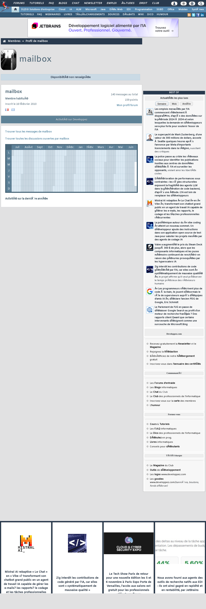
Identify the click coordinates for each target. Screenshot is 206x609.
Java (103, 9)
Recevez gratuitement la (170, 343)
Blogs (62, 3)
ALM (78, 9)
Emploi (111, 3)
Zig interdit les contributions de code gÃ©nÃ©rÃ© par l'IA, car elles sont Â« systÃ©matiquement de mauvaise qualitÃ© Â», (179, 275)
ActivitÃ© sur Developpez (71, 119)
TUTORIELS (27, 14)
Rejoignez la (164, 351)
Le (154, 392)
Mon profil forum (127, 105)
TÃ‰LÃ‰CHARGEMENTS (90, 14)
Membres (14, 41)
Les (162, 383)
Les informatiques (163, 387)
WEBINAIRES (53, 14)
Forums (19, 3)
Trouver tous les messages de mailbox (28, 131)
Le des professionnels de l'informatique (175, 396)
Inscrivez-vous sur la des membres (173, 401)
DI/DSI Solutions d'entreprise (38, 9)
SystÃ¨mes (198, 9)
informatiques (161, 442)
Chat (75, 3)
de (165, 470)
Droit (143, 3)
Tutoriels (36, 3)
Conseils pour (165, 446)
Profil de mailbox (36, 41)
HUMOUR (162, 14)
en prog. (161, 437)
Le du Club (161, 465)
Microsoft (90, 9)
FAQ (51, 3)
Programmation (143, 9)
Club (155, 3)
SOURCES (113, 14)
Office (170, 9)
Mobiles (183, 9)
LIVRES (68, 14)
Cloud (62, 9)
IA (70, 9)
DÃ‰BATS (129, 14)
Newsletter (93, 3)
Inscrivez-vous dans (175, 364)
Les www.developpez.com (168, 474)
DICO (150, 14)
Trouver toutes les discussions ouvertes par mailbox (37, 139)
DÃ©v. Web (115, 9)
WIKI (141, 14)
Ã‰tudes (128, 3)
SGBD (159, 9)
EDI (129, 9)
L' (155, 405)
